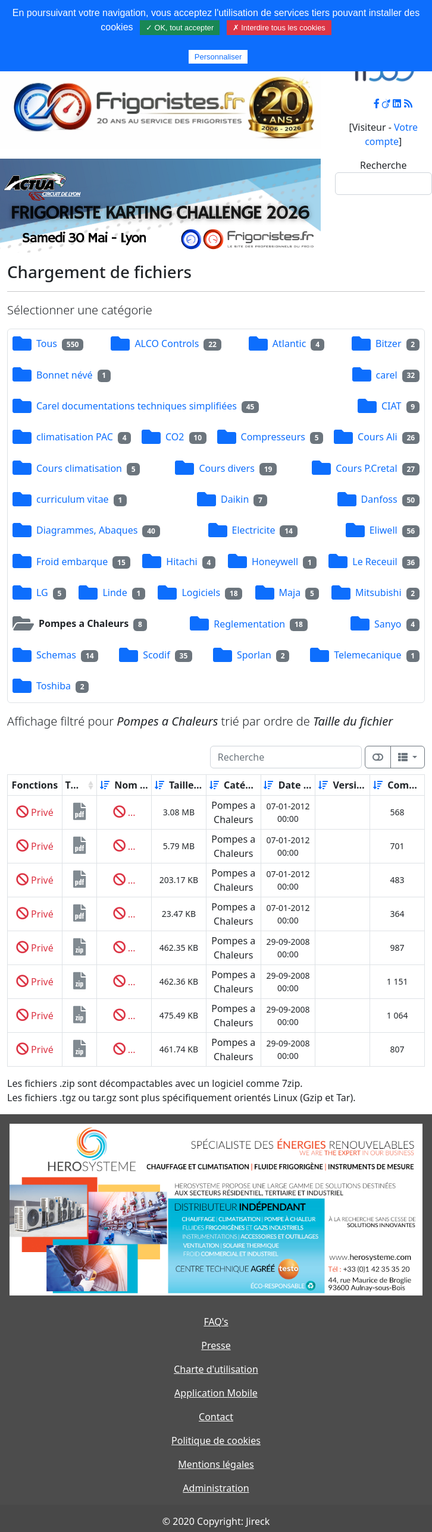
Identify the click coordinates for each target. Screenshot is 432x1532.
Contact (216, 1416)
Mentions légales (216, 1464)
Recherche (383, 165)
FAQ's (216, 1321)
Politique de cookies (216, 1440)
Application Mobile (216, 1392)
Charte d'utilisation (216, 1369)
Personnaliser (218, 56)
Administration (216, 1488)
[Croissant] (104, 785)
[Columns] (407, 757)
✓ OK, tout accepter (180, 27)
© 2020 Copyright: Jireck (216, 1521)
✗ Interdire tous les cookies (279, 27)
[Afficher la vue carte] (378, 757)
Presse (215, 1345)
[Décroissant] (147, 785)
